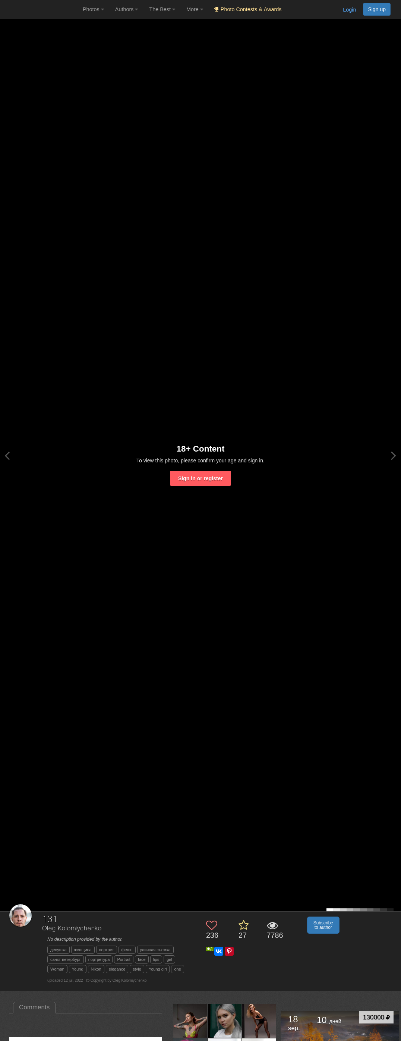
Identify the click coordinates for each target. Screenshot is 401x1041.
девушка (58, 949)
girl (169, 959)
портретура (99, 959)
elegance (117, 969)
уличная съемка (155, 949)
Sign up (377, 9)
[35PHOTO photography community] (40, 9)
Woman (57, 969)
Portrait (123, 959)
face (142, 959)
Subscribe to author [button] (323, 925)
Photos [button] (93, 9)
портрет (106, 949)
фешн (127, 949)
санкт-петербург (65, 959)
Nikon (96, 969)
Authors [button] (126, 9)
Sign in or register (200, 478)
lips (156, 959)
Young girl (158, 969)
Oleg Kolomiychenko (72, 928)
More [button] (194, 9)
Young (77, 969)
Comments (34, 1007)
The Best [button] (162, 9)
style (137, 969)
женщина (83, 949)
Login (349, 9)
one (177, 969)
